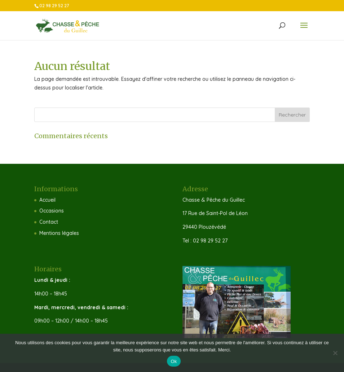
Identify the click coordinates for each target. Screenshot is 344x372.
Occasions (51, 210)
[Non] (335, 352)
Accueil (47, 200)
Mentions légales (59, 233)
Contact (48, 222)
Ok (174, 361)
